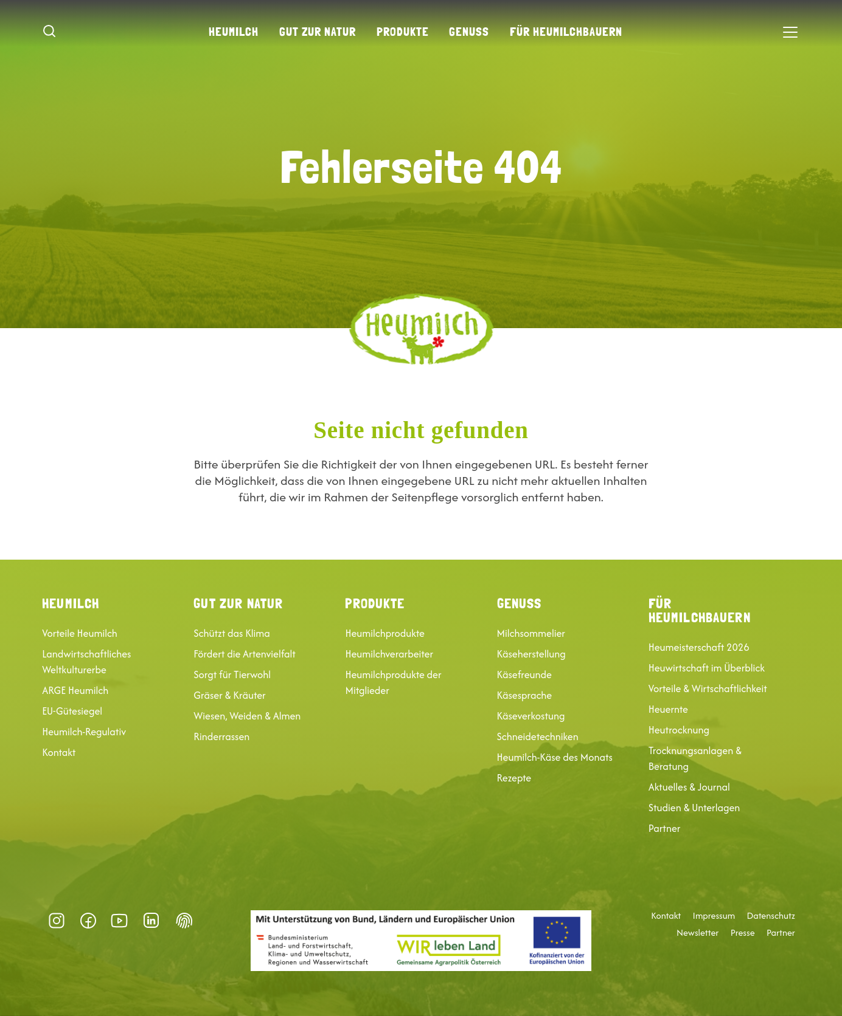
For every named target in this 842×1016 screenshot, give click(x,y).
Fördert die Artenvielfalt (244, 654)
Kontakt (58, 752)
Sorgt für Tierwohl (232, 674)
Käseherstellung (531, 654)
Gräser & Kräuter (229, 695)
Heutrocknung (679, 730)
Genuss (469, 31)
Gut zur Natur (317, 31)
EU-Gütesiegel (72, 711)
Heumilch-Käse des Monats (555, 757)
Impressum (714, 915)
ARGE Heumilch (75, 690)
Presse (743, 932)
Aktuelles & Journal (689, 787)
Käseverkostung (531, 716)
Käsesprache (524, 695)
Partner (665, 828)
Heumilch (234, 31)
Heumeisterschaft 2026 (699, 647)
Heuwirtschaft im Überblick (707, 668)
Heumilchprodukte (384, 633)
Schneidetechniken (538, 736)
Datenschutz (771, 915)
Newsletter (697, 932)
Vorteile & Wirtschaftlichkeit (708, 688)
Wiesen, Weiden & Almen (247, 716)
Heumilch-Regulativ (84, 731)
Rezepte (514, 778)
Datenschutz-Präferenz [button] (184, 920)
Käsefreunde (524, 674)
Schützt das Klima (231, 633)
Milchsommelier (531, 633)
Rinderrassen (221, 736)
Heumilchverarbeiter (389, 654)
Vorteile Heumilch (79, 633)
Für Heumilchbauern (566, 31)
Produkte (403, 31)
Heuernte (668, 709)
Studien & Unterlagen (694, 807)
